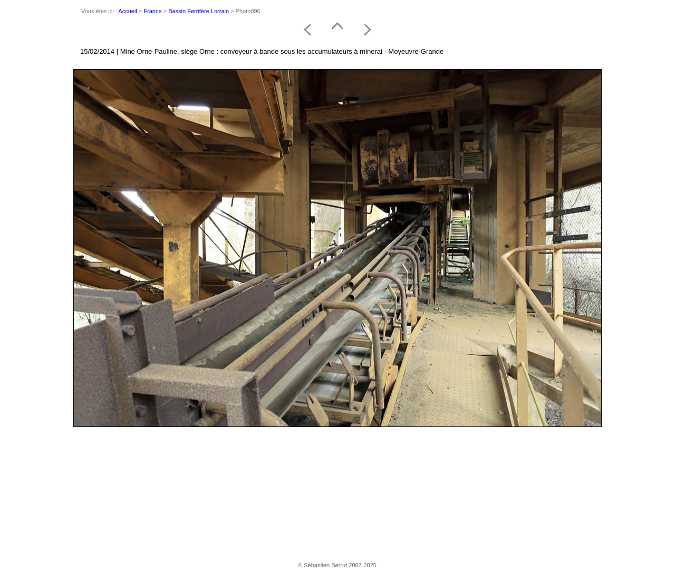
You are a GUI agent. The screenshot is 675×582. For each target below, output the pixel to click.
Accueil (127, 11)
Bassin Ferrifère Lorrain (198, 11)
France (152, 11)
